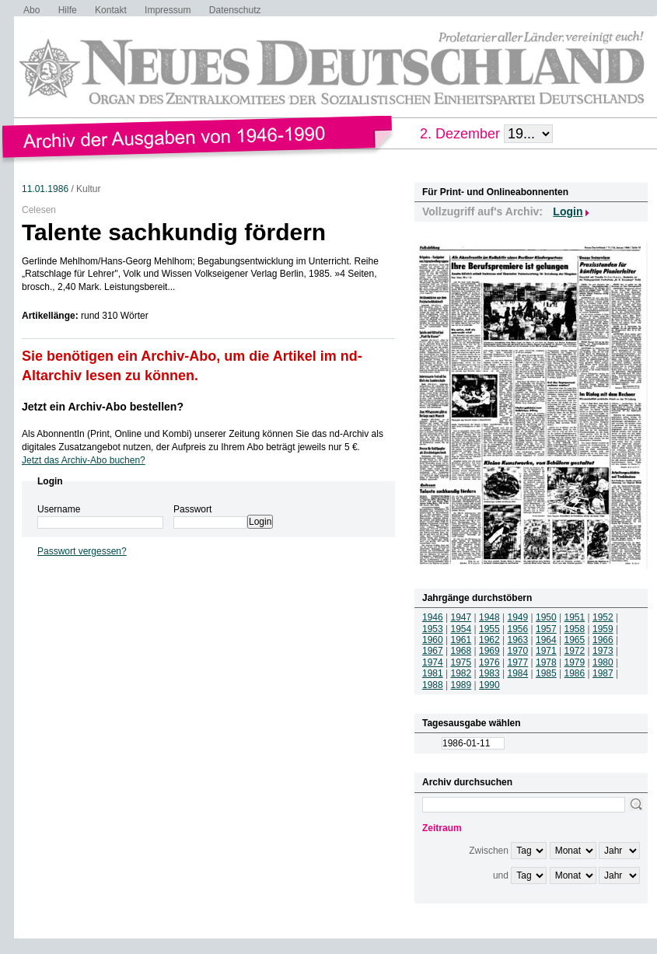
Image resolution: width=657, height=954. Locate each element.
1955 (489, 629)
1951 (574, 617)
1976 (489, 662)
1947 (461, 617)
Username (58, 509)
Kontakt (111, 10)
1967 (432, 650)
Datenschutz (235, 10)
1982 (461, 673)
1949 (518, 617)
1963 (518, 639)
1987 (602, 673)
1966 (602, 639)
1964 (546, 639)
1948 (489, 617)
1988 (432, 685)
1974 (432, 662)
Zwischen (488, 850)
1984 (518, 673)
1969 (489, 650)
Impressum (167, 10)
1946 (432, 617)
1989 (461, 685)
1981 (432, 673)
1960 (432, 639)
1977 (518, 662)
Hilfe (67, 10)
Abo (31, 10)
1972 (574, 650)
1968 (461, 650)
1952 (602, 617)
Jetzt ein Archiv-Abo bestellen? (102, 406)
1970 (518, 650)
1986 (574, 673)
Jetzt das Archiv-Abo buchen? (83, 460)
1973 (602, 650)
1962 (489, 639)
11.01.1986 (45, 188)
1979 (574, 662)
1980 (602, 662)
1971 (546, 650)
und (500, 875)
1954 (461, 629)
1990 (489, 685)
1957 (546, 629)
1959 (602, 629)
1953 (432, 629)
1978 (546, 662)
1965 (574, 639)
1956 (518, 629)
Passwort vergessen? (82, 551)
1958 (574, 629)
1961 (461, 639)
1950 (546, 617)
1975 (461, 662)
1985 (546, 673)
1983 (489, 673)
